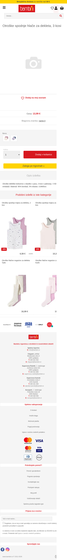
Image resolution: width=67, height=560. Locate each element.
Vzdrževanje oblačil (33, 498)
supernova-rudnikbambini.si (34, 374)
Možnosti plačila (33, 421)
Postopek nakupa (33, 487)
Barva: (5, 133)
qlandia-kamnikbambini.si (34, 386)
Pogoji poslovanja (33, 427)
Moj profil (33, 493)
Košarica (62, 8)
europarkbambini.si (34, 398)
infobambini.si (34, 350)
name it (42, 121)
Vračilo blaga (33, 416)
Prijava (56, 8)
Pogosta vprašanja (33, 476)
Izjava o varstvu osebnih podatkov (33, 432)
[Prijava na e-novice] (64, 519)
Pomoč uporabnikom (33, 471)
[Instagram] (8, 550)
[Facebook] (3, 550)
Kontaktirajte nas (33, 482)
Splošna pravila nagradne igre (33, 504)
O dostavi (33, 410)
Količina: (5, 149)
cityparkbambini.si (34, 362)
